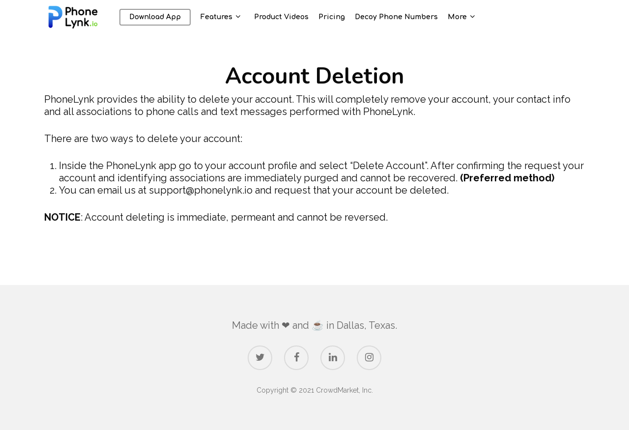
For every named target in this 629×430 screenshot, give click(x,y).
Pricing (340, 22)
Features (229, 22)
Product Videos (289, 22)
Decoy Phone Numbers (404, 22)
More (469, 22)
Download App (163, 22)
